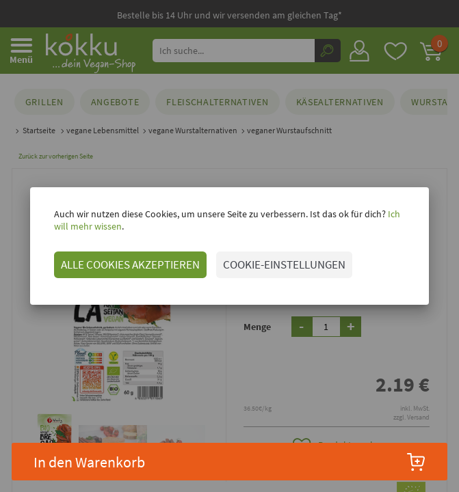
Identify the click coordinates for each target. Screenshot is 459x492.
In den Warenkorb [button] (230, 462)
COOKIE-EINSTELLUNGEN (276, 264)
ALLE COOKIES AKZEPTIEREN (122, 264)
